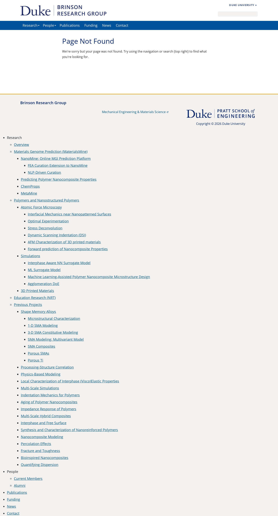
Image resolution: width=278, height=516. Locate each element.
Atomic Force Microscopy (41, 207)
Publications (70, 25)
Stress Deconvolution (45, 228)
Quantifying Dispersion (39, 464)
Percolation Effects (36, 443)
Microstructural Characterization (54, 318)
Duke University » (243, 5)
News (106, 25)
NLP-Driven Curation (44, 172)
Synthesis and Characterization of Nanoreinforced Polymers (69, 429)
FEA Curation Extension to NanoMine (57, 165)
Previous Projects (28, 304)
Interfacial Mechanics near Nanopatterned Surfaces (69, 214)
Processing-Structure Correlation (47, 367)
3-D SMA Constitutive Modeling (53, 332)
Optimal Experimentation (48, 221)
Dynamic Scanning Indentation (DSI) (57, 235)
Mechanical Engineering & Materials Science (134, 112)
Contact (122, 25)
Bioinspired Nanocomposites (44, 457)
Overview (21, 144)
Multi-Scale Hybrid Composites (46, 416)
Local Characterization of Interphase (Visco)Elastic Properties (70, 381)
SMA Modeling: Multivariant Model (56, 339)
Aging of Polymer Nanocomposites (49, 402)
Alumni (19, 485)
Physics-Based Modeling (40, 374)
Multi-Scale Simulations (40, 388)
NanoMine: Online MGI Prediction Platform (56, 158)
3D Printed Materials (37, 290)
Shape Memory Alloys (38, 311)
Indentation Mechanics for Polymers (50, 395)
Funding (90, 25)
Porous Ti (35, 360)
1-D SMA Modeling (43, 325)
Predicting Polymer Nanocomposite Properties (59, 179)
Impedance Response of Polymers (48, 409)
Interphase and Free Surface (43, 423)
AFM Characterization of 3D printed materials (64, 242)
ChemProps (30, 186)
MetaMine (29, 193)
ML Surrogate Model (44, 269)
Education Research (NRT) (35, 297)
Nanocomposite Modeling (42, 436)
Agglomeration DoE (43, 283)
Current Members (28, 478)
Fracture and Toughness (40, 450)
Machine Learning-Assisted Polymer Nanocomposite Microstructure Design (89, 276)
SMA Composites (41, 346)
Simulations (30, 256)
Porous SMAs (38, 353)
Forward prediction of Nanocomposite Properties (68, 249)
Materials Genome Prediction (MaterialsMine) (50, 151)
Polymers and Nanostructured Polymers (46, 200)
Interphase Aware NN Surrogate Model (59, 263)
